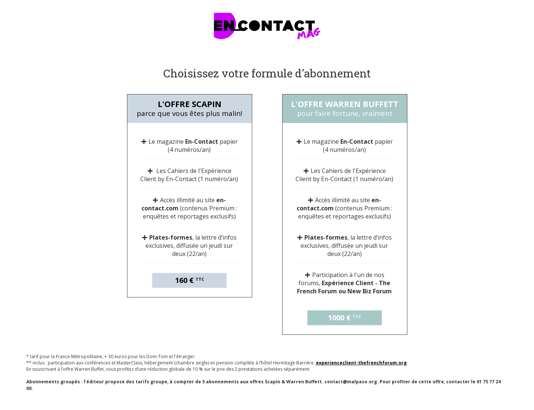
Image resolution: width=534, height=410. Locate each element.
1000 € (344, 318)
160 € (189, 280)
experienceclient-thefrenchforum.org (361, 363)
